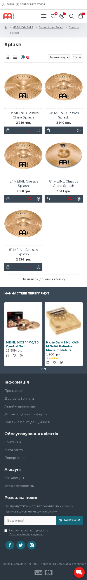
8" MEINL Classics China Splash (63, 183)
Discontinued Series (51, 27)
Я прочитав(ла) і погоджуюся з (26, 532)
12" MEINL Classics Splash (23, 183)
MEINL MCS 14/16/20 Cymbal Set (22, 344)
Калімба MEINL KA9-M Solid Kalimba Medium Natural (63, 346)
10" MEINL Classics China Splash (23, 115)
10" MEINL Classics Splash (64, 115)
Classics (74, 27)
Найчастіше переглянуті (27, 293)
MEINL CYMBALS (23, 27)
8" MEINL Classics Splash (23, 252)
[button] (42, 369)
